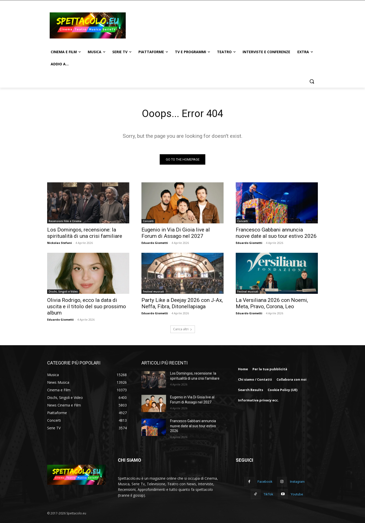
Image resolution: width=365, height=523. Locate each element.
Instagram (297, 482)
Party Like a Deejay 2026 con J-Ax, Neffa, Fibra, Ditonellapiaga (182, 303)
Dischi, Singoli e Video (63, 291)
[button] (312, 81)
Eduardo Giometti (154, 243)
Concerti (148, 221)
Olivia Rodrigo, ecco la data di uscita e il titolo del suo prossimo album (86, 306)
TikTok (268, 494)
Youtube (297, 494)
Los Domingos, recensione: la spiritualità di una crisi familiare (84, 233)
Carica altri (182, 329)
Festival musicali (153, 291)
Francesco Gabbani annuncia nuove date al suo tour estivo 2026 (276, 233)
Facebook (265, 482)
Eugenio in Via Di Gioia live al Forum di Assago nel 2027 (175, 233)
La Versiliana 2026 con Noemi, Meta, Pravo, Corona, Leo (272, 303)
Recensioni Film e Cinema (65, 221)
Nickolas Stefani (59, 243)
